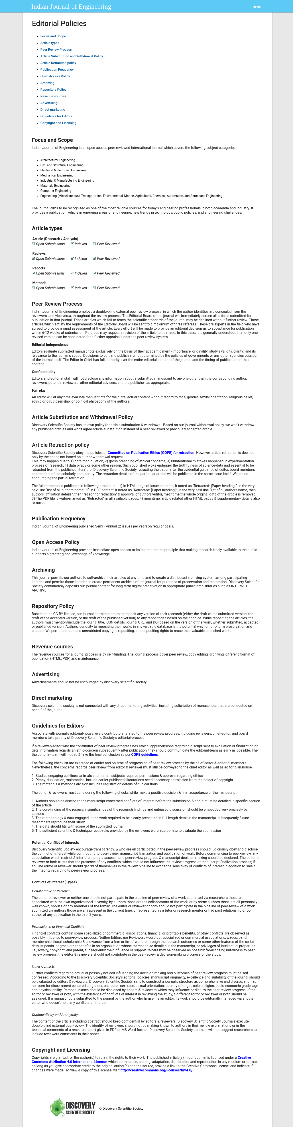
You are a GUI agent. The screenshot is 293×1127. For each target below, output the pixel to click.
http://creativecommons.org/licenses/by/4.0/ (156, 1070)
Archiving (48, 83)
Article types (50, 43)
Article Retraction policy (58, 63)
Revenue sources (53, 96)
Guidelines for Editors (57, 116)
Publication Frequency (57, 70)
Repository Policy (54, 90)
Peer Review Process (56, 50)
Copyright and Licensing (59, 123)
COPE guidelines (144, 754)
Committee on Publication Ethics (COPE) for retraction (151, 453)
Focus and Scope (53, 36)
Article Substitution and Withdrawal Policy (72, 56)
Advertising (49, 103)
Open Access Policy (55, 76)
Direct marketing (53, 110)
